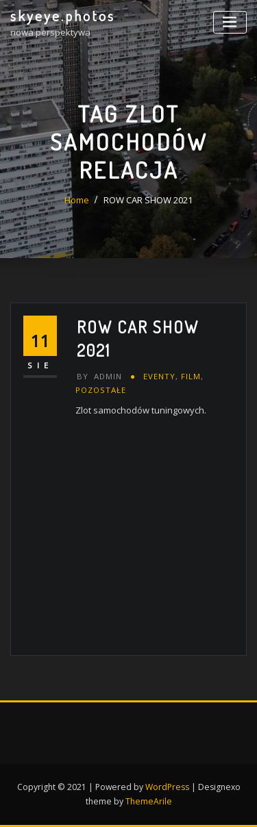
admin (99, 376)
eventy (159, 376)
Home (76, 200)
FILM (191, 376)
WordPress (167, 787)
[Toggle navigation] (230, 22)
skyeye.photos (62, 16)
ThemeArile (148, 801)
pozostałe (100, 390)
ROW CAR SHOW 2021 (148, 200)
